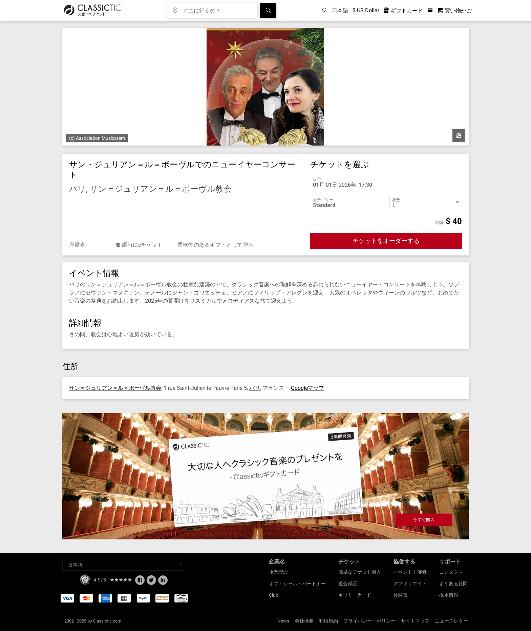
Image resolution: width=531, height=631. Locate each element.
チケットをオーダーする (386, 240)
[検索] (268, 10)
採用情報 (448, 595)
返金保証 (347, 583)
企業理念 (278, 572)
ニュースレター (451, 621)
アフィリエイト (410, 583)
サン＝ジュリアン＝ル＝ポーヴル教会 (115, 388)
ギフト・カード (354, 595)
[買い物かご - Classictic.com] (454, 10)
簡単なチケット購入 (359, 572)
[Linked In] (163, 582)
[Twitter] (151, 582)
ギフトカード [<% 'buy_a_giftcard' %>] (403, 10)
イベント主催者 (410, 572)
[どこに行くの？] (217, 8)
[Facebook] (140, 582)
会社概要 (304, 621)
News (283, 621)
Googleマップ (307, 388)
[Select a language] (123, 565)
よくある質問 (453, 583)
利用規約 (328, 621)
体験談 (401, 595)
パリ (254, 388)
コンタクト (451, 572)
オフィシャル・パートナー (297, 583)
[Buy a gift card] (265, 476)
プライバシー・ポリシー (369, 621)
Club (273, 595)
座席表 (77, 245)
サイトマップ (415, 621)
